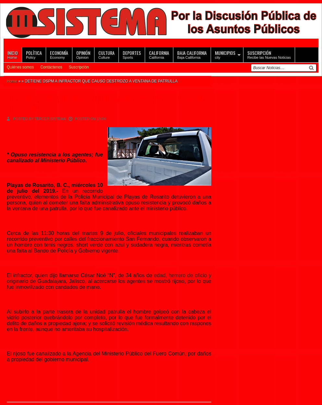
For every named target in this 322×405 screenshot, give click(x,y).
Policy (34, 54)
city (225, 54)
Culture (106, 54)
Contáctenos (51, 67)
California (159, 54)
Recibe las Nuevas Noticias (269, 54)
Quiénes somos (20, 67)
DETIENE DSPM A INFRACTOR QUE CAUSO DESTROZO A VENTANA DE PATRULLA (106, 103)
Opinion (83, 54)
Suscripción (79, 67)
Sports (132, 54)
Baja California (192, 54)
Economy (59, 54)
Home (12, 54)
